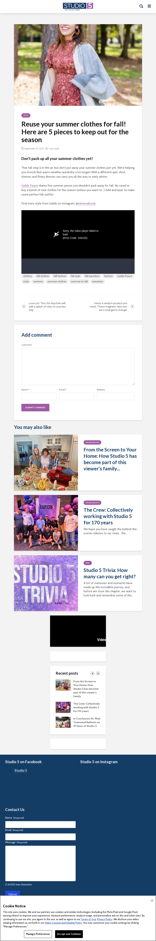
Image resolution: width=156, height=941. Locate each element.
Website (101, 390)
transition (97, 281)
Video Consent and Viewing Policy (63, 922)
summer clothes (56, 281)
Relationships (92, 442)
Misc (88, 563)
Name (25, 390)
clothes (27, 276)
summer (38, 281)
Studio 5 (21, 770)
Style (25, 115)
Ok (152, 900)
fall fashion (60, 276)
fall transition (92, 276)
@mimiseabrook (85, 203)
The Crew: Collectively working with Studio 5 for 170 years (108, 516)
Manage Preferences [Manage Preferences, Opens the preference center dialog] (38, 933)
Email (62, 390)
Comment (26, 345)
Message (16, 842)
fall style (75, 276)
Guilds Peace (29, 185)
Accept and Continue (69, 933)
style (26, 281)
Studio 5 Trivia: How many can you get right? (110, 573)
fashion (108, 276)
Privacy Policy (104, 919)
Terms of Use (88, 919)
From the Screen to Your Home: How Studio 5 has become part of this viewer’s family (85, 689)
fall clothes (42, 276)
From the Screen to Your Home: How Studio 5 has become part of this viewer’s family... (110, 459)
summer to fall (79, 281)
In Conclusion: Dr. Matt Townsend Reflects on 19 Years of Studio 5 (86, 722)
